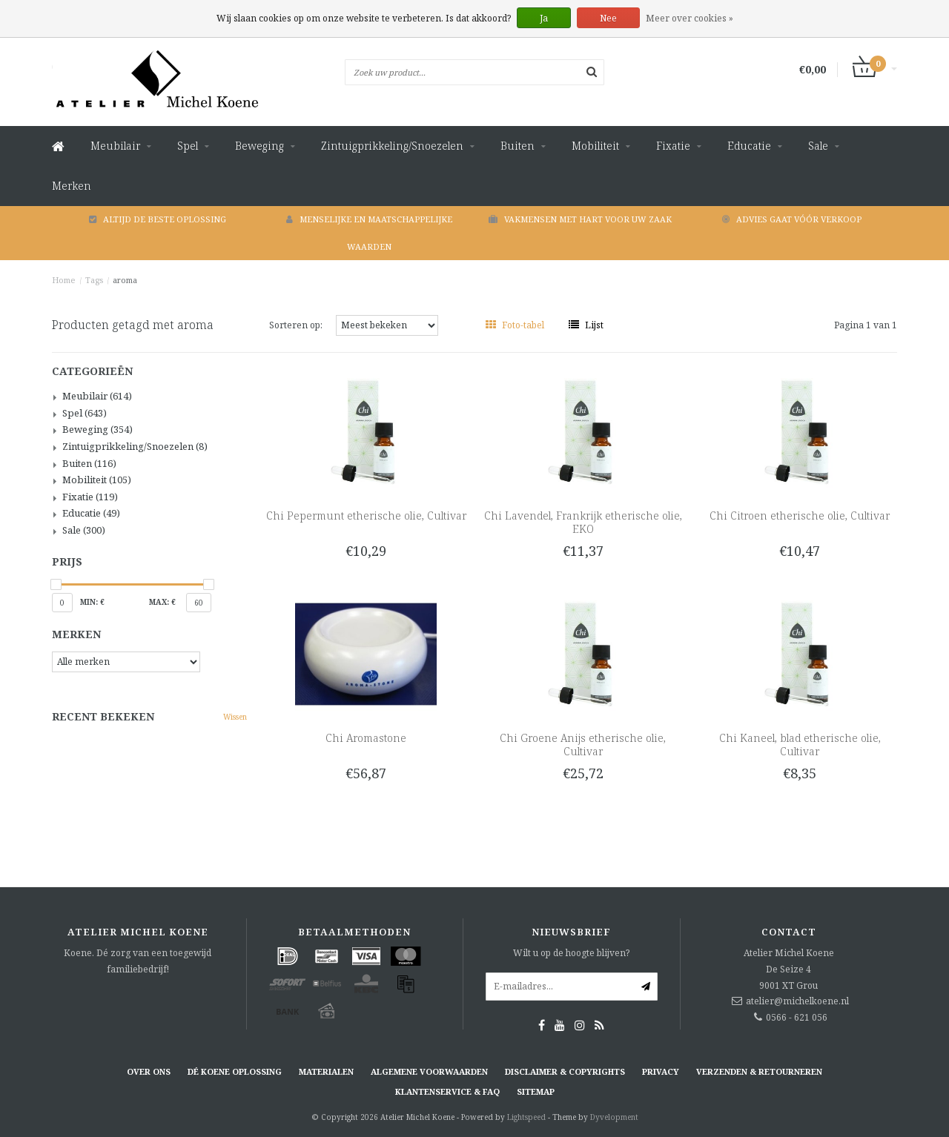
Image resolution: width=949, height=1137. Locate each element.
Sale (818, 146)
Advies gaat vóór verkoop (792, 219)
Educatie (749, 146)
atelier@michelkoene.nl (797, 1001)
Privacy (660, 1071)
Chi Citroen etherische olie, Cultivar (800, 515)
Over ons (149, 1071)
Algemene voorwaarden (429, 1071)
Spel (187, 146)
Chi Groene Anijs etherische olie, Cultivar (583, 744)
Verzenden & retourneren (759, 1071)
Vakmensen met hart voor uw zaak (580, 219)
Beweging (259, 146)
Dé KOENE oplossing (235, 1071)
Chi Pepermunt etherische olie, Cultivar (366, 515)
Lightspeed (526, 1117)
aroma (125, 279)
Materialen (326, 1071)
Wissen (235, 717)
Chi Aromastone (365, 738)
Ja (544, 18)
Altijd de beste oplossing (157, 219)
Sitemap (536, 1091)
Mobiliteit (595, 146)
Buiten (517, 146)
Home (64, 279)
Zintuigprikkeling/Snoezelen (392, 146)
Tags (94, 279)
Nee (608, 18)
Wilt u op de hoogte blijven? (571, 953)
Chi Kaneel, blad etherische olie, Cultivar (800, 744)
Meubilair (115, 146)
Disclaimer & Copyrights (565, 1071)
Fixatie (673, 146)
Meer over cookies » (689, 18)
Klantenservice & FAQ (447, 1091)
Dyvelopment (614, 1117)
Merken (71, 186)
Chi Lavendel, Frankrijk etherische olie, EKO (583, 522)
